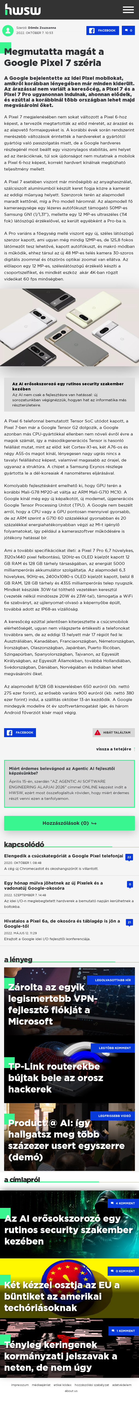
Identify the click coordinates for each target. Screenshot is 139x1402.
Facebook (102, 30)
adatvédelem (121, 1385)
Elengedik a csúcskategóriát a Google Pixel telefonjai (63, 856)
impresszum (20, 1385)
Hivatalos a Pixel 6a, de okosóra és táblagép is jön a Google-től (62, 923)
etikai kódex (62, 1385)
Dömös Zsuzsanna (42, 28)
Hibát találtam (113, 732)
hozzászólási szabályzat (92, 1385)
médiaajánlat (41, 1385)
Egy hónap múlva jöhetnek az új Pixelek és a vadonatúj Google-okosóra (53, 885)
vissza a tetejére (113, 749)
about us (71, 1390)
